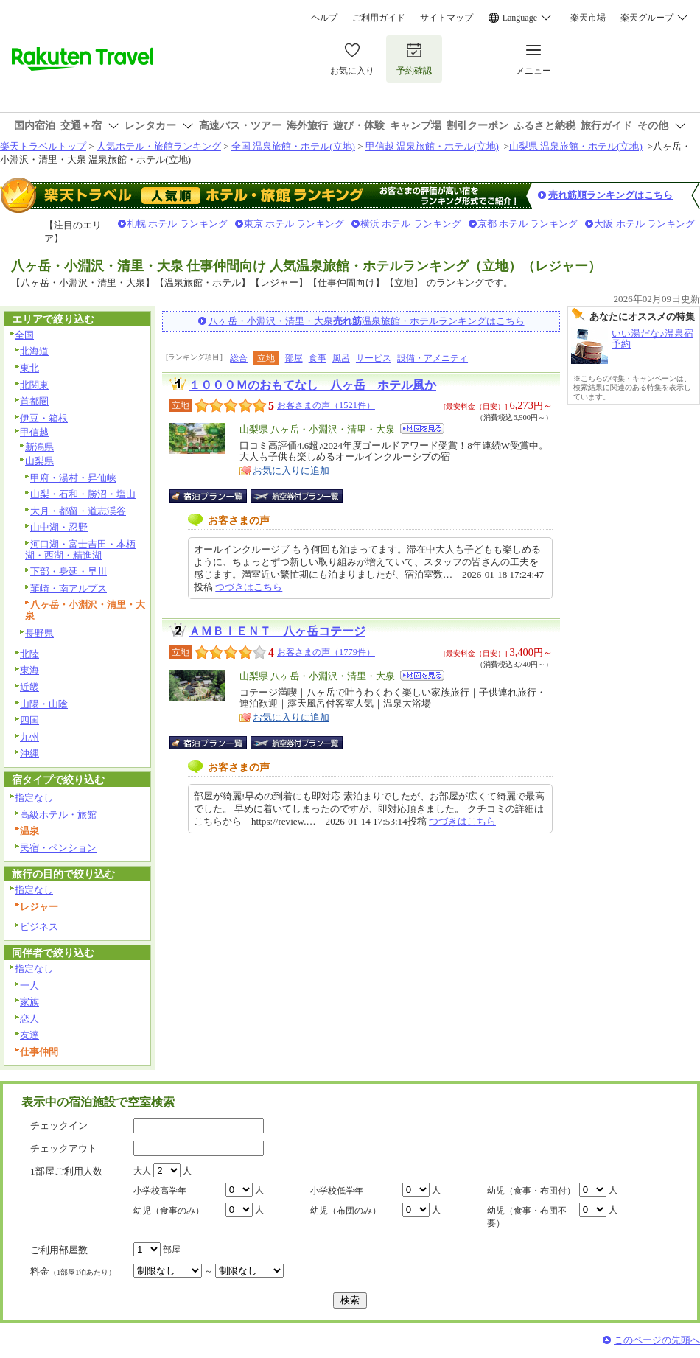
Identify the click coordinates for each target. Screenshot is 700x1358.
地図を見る (422, 428)
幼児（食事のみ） (168, 1210)
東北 (29, 368)
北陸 (29, 653)
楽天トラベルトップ (43, 146)
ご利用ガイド (378, 18)
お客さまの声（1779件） (326, 652)
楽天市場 (588, 18)
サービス (373, 358)
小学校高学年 (159, 1191)
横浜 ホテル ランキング (410, 223)
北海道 (34, 351)
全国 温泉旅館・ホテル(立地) (293, 146)
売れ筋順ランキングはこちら (610, 194)
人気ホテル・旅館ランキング (159, 146)
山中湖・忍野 (59, 527)
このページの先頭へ (657, 1339)
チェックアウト (63, 1148)
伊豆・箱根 (44, 418)
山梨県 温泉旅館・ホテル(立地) (576, 146)
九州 (29, 737)
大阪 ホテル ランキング (644, 223)
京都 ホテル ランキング (527, 223)
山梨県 (39, 460)
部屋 (294, 358)
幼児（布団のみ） (345, 1210)
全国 (24, 334)
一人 (29, 985)
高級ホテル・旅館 (58, 814)
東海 (29, 670)
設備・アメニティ (432, 358)
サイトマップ (446, 18)
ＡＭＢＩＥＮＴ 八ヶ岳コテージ (277, 631)
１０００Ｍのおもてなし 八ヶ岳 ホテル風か (312, 385)
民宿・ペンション (58, 847)
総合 (239, 358)
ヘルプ (324, 18)
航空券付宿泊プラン (297, 496)
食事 (317, 358)
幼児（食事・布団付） (531, 1191)
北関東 (34, 385)
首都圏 (34, 401)
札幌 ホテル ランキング (177, 223)
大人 (142, 1171)
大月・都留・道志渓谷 (78, 511)
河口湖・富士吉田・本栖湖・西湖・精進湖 (80, 550)
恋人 (29, 1018)
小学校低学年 (336, 1191)
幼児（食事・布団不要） (527, 1216)
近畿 (29, 687)
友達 (29, 1034)
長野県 (39, 633)
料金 (73, 1271)
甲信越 (34, 432)
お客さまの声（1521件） (326, 405)
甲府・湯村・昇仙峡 (73, 477)
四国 (29, 720)
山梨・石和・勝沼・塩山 (83, 494)
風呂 (341, 358)
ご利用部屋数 (59, 1250)
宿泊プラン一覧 (215, 496)
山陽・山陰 (44, 704)
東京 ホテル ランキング (294, 223)
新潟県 (39, 446)
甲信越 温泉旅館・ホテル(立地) (432, 146)
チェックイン (59, 1125)
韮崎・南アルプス (68, 588)
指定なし (34, 797)
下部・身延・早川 (68, 571)
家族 (29, 1001)
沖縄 (29, 753)
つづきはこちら (248, 586)
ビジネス (39, 926)
